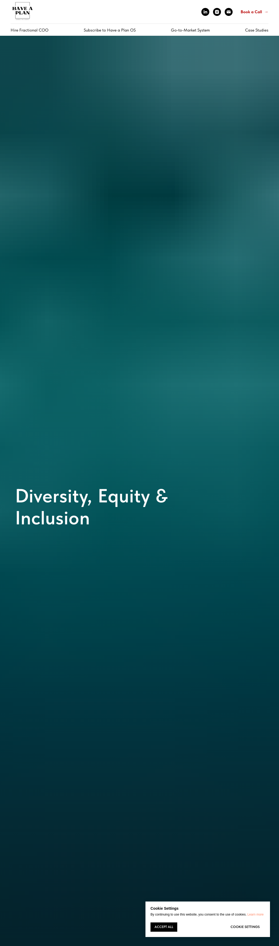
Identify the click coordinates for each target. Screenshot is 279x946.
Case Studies (256, 30)
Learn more (255, 914)
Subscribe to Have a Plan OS (110, 30)
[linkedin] (205, 12)
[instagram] (217, 12)
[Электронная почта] (229, 12)
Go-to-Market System (190, 30)
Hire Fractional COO (29, 30)
